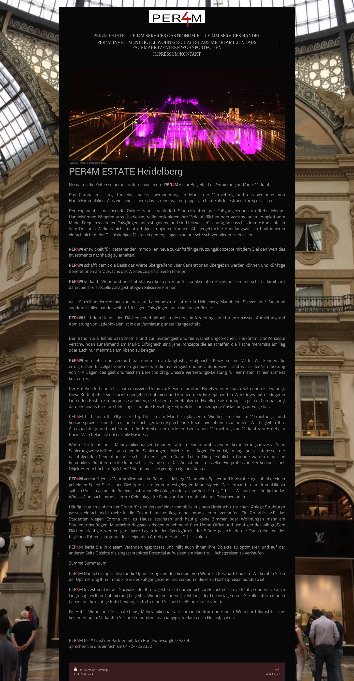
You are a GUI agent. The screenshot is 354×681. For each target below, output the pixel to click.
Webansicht (273, 673)
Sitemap (102, 670)
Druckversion (85, 670)
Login (277, 669)
